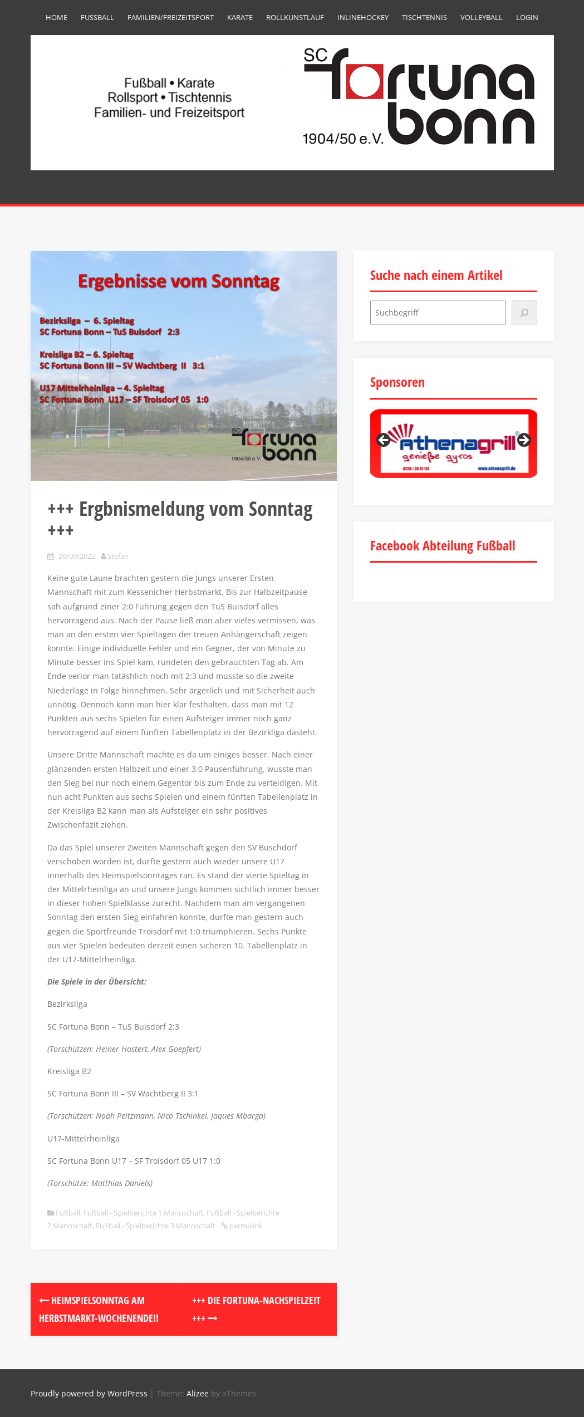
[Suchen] (524, 312)
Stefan (118, 556)
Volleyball (481, 17)
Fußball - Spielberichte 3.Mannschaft (155, 1226)
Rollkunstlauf (295, 17)
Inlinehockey (363, 17)
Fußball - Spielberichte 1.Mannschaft (143, 1213)
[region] (453, 444)
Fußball (97, 17)
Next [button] (523, 440)
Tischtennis (424, 17)
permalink (245, 1226)
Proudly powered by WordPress (89, 1393)
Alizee (198, 1393)
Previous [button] (384, 440)
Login (527, 17)
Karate (240, 17)
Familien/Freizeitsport (170, 17)
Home (56, 17)
